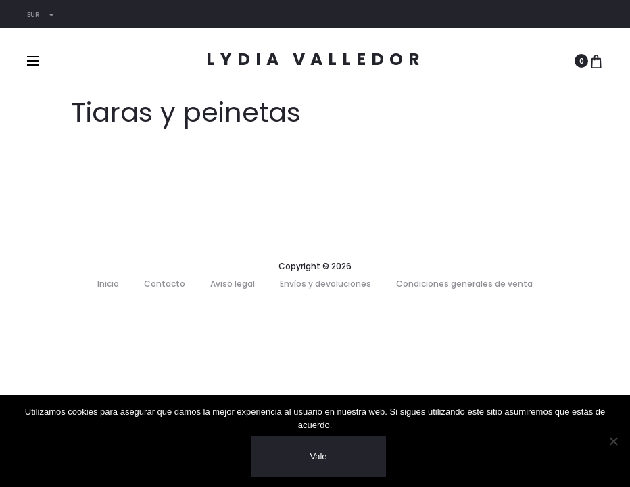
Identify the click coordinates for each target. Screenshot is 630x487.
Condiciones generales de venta (464, 283)
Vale (318, 456)
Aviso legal (232, 283)
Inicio (108, 283)
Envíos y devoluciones (325, 283)
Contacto (164, 283)
